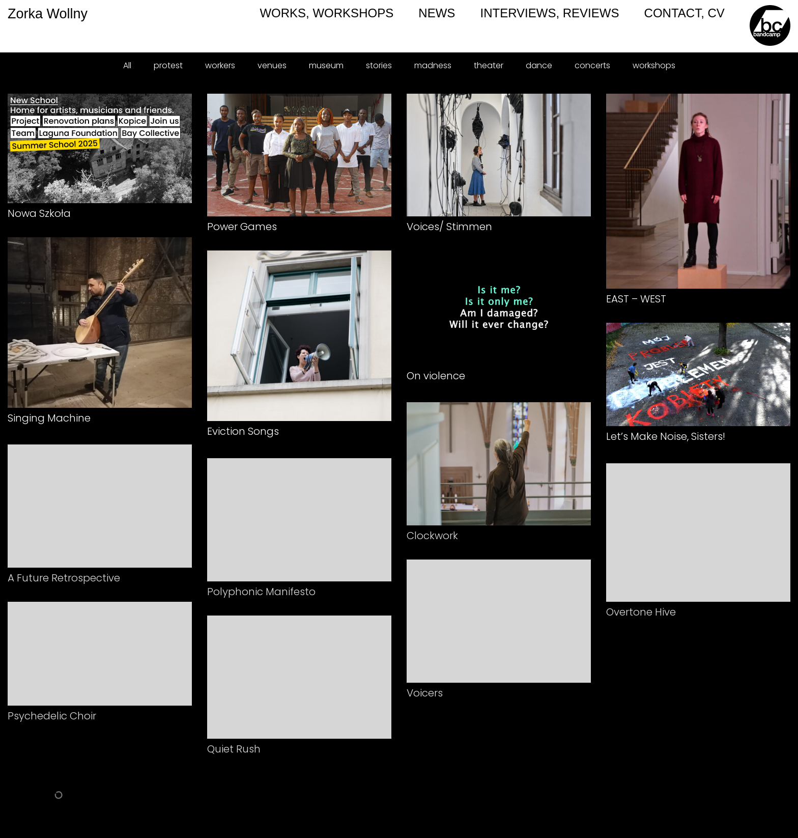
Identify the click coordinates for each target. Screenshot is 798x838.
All (127, 65)
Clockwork (432, 541)
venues (272, 65)
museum (326, 65)
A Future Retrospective (64, 584)
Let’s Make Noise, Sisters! (665, 436)
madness (432, 65)
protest (168, 65)
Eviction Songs (243, 431)
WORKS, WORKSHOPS (326, 13)
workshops (654, 65)
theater (488, 65)
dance (539, 65)
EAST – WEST (636, 298)
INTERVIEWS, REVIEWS (549, 13)
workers (220, 65)
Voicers (425, 699)
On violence (436, 375)
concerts (592, 65)
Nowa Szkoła (39, 213)
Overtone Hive (641, 618)
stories (379, 65)
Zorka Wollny (8, 13)
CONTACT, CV (684, 13)
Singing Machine (49, 418)
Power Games (242, 226)
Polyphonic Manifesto (261, 597)
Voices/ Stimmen (449, 226)
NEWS (436, 13)
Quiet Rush (234, 755)
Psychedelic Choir (52, 722)
